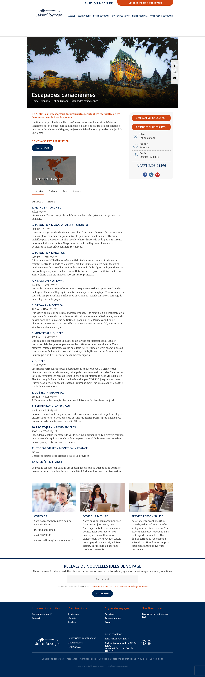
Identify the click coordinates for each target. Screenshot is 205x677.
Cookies (103, 658)
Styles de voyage (101, 16)
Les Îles (72, 622)
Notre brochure (139, 16)
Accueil (71, 16)
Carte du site (156, 658)
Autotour (42, 147)
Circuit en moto (113, 618)
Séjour (108, 622)
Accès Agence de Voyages (161, 16)
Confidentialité (88, 658)
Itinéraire (38, 191)
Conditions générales (53, 658)
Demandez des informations (153, 126)
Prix (65, 191)
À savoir (77, 191)
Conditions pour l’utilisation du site (128, 658)
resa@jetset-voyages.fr (117, 638)
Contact (36, 618)
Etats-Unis (73, 614)
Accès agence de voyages (152, 117)
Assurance (72, 658)
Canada (72, 618)
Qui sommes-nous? (121, 16)
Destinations (84, 16)
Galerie (53, 191)
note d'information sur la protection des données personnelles (120, 586)
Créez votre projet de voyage (145, 2)
